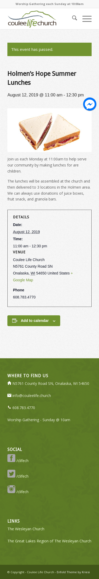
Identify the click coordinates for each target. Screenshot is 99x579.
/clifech (18, 460)
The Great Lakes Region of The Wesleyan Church (49, 540)
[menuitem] (72, 18)
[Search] (72, 18)
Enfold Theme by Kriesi (73, 572)
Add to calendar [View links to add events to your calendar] (35, 320)
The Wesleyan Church (25, 528)
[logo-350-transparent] (41, 18)
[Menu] (84, 18)
